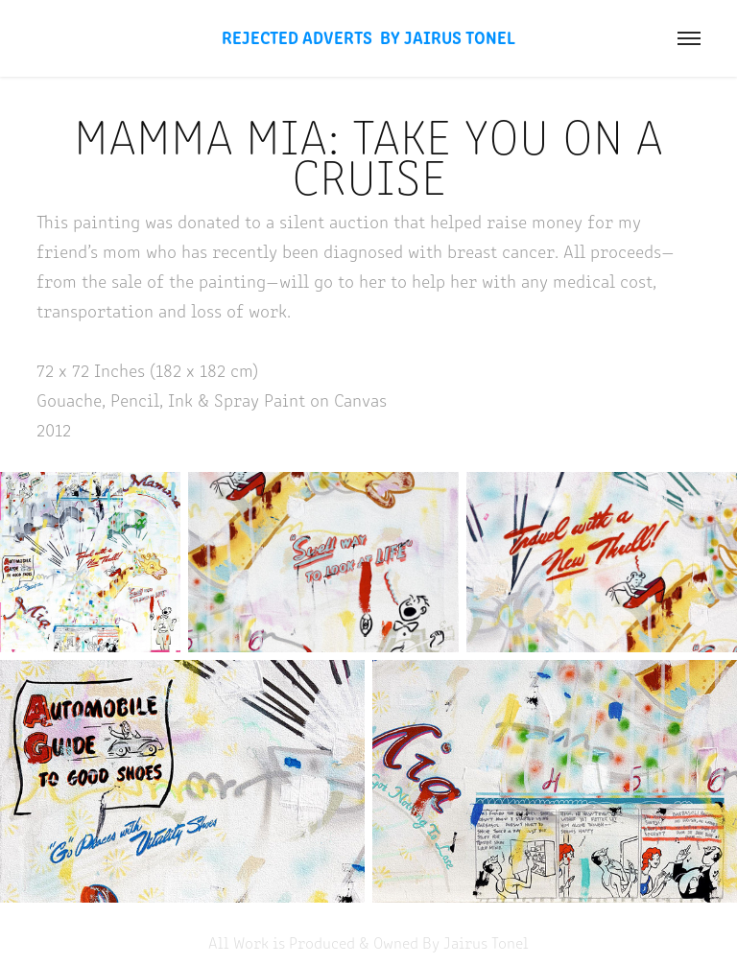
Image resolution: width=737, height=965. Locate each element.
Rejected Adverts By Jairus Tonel (368, 36)
